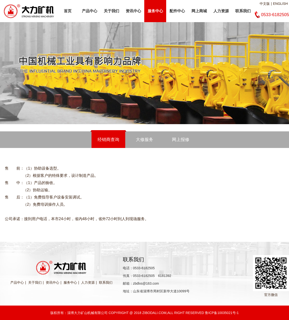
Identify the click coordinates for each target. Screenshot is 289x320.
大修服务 (144, 139)
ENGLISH (280, 4)
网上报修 (180, 139)
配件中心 (177, 11)
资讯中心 (133, 11)
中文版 (265, 4)
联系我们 (243, 11)
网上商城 (199, 11)
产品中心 (89, 11)
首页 (68, 11)
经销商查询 (108, 139)
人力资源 (221, 11)
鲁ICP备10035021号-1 (222, 313)
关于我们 (111, 11)
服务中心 (155, 11)
